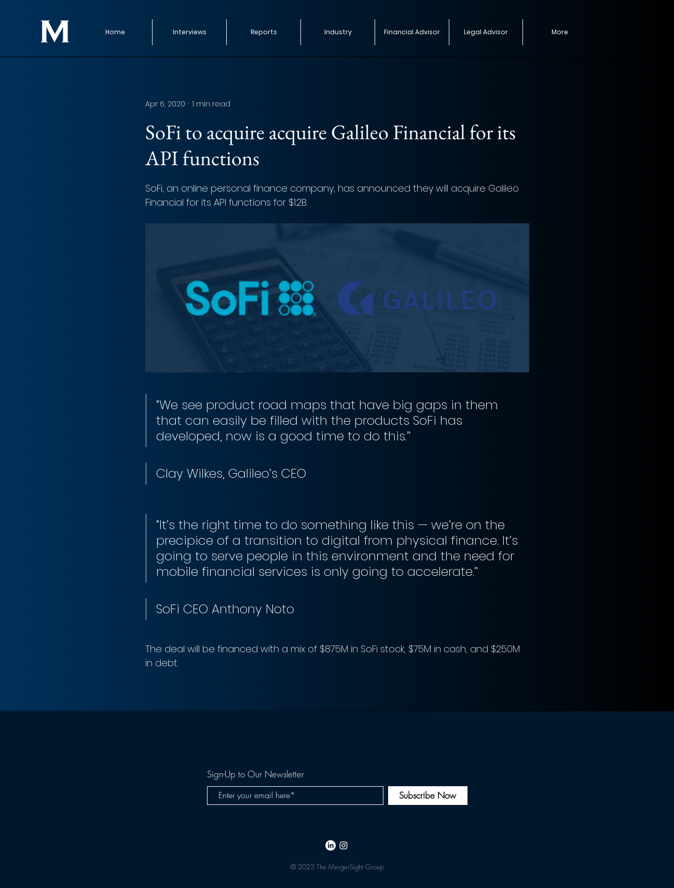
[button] (263, 32)
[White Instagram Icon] (343, 845)
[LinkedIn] (330, 845)
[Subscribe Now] (427, 795)
